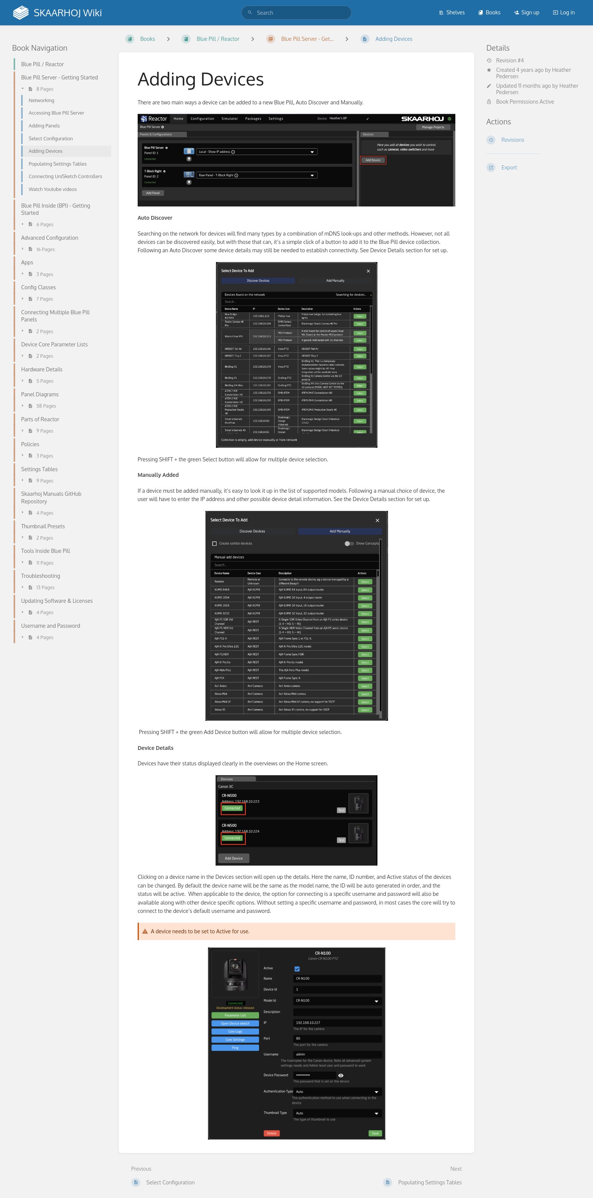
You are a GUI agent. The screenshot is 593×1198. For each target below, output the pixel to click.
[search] (296, 13)
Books (489, 12)
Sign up (526, 12)
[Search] (250, 12)
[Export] (533, 167)
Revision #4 (505, 60)
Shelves (452, 12)
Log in (564, 12)
